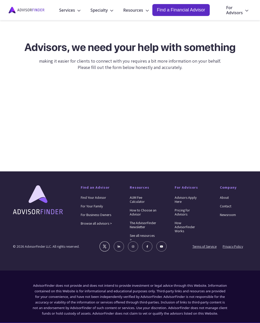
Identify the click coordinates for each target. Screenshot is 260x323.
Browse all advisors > (96, 223)
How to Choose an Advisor (143, 212)
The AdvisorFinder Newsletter (143, 225)
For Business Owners (96, 215)
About (224, 197)
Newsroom (228, 215)
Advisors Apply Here (186, 199)
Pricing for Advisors (182, 212)
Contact (225, 206)
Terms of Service (204, 246)
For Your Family (92, 206)
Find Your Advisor (93, 197)
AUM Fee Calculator (137, 199)
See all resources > (142, 238)
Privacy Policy (233, 246)
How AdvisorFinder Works (185, 227)
